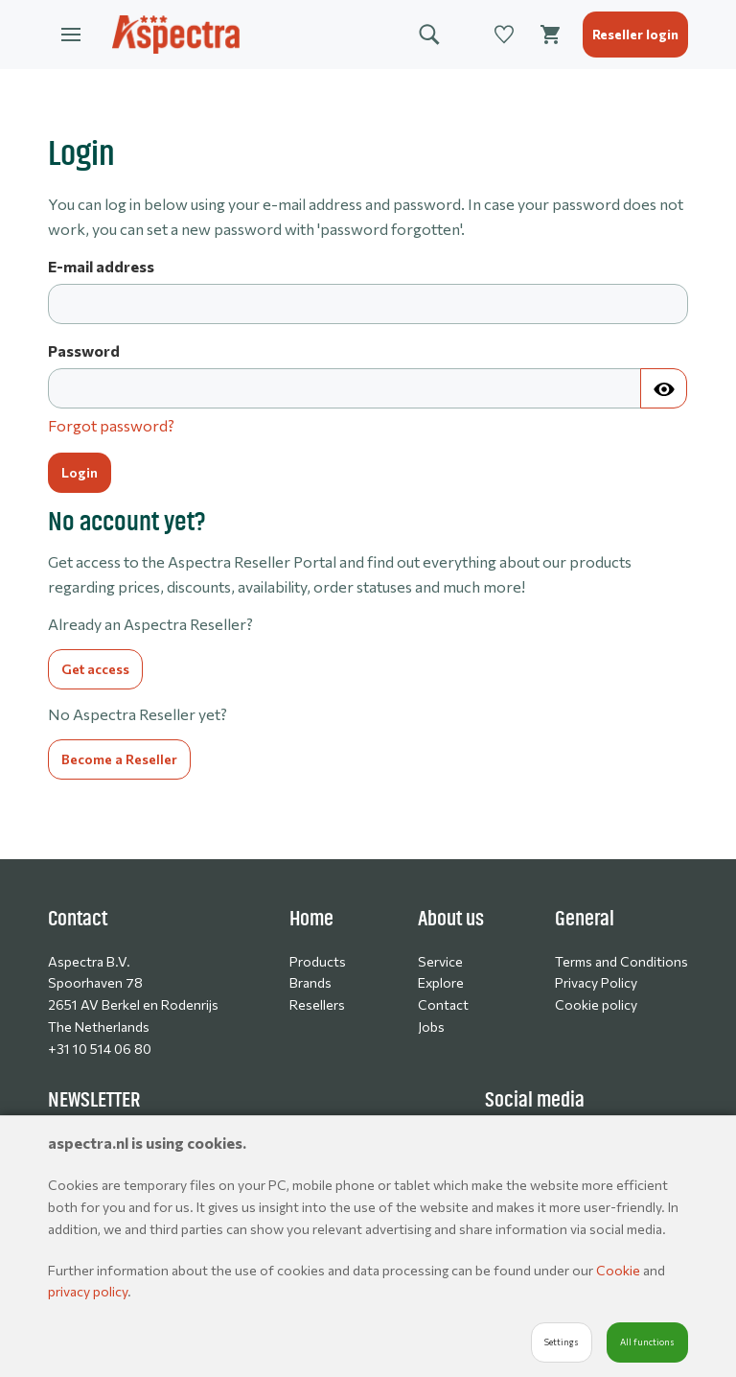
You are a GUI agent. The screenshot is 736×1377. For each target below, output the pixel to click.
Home (311, 918)
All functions (647, 1342)
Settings (561, 1342)
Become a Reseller (119, 759)
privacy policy (87, 1291)
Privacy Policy (596, 982)
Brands (310, 982)
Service (440, 961)
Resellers (317, 1004)
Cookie (619, 1270)
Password (84, 350)
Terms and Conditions (621, 961)
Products (317, 961)
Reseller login (635, 34)
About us (451, 918)
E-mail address (101, 266)
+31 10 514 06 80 (99, 1048)
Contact (443, 1004)
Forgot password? (111, 425)
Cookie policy (596, 1004)
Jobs (431, 1026)
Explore (441, 982)
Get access (95, 669)
